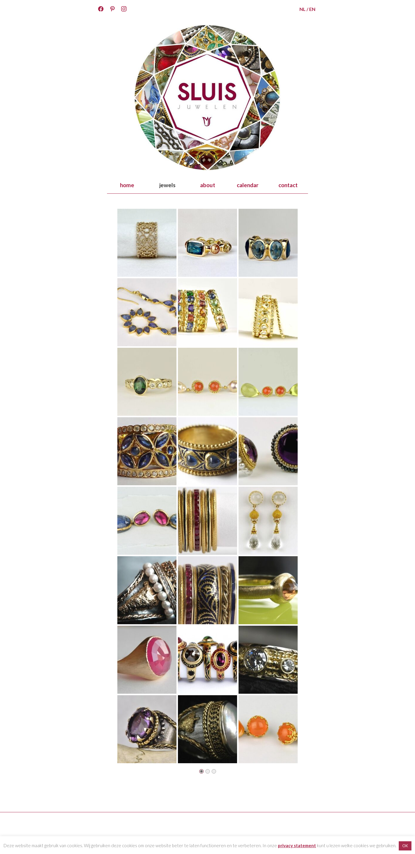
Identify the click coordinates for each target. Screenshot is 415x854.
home (127, 185)
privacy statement (297, 845)
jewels (167, 185)
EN (312, 9)
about (207, 185)
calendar (248, 185)
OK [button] (405, 845)
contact (288, 185)
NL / (303, 9)
